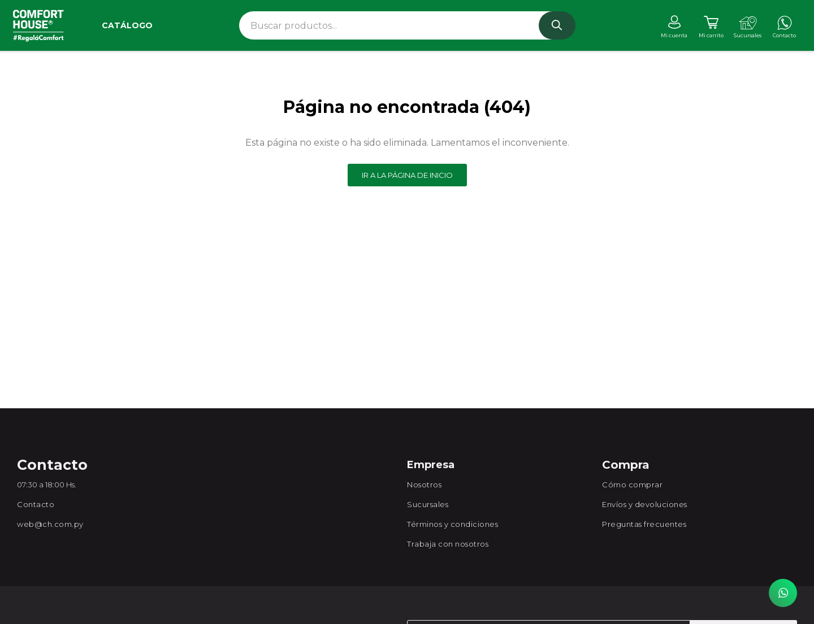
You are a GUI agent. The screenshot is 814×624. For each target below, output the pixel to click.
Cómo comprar (632, 484)
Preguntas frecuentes (644, 524)
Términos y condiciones (452, 524)
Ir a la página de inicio (407, 175)
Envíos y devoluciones (644, 504)
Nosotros (424, 484)
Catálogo (127, 25)
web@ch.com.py (50, 524)
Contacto (35, 504)
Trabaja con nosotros (447, 543)
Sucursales (427, 504)
